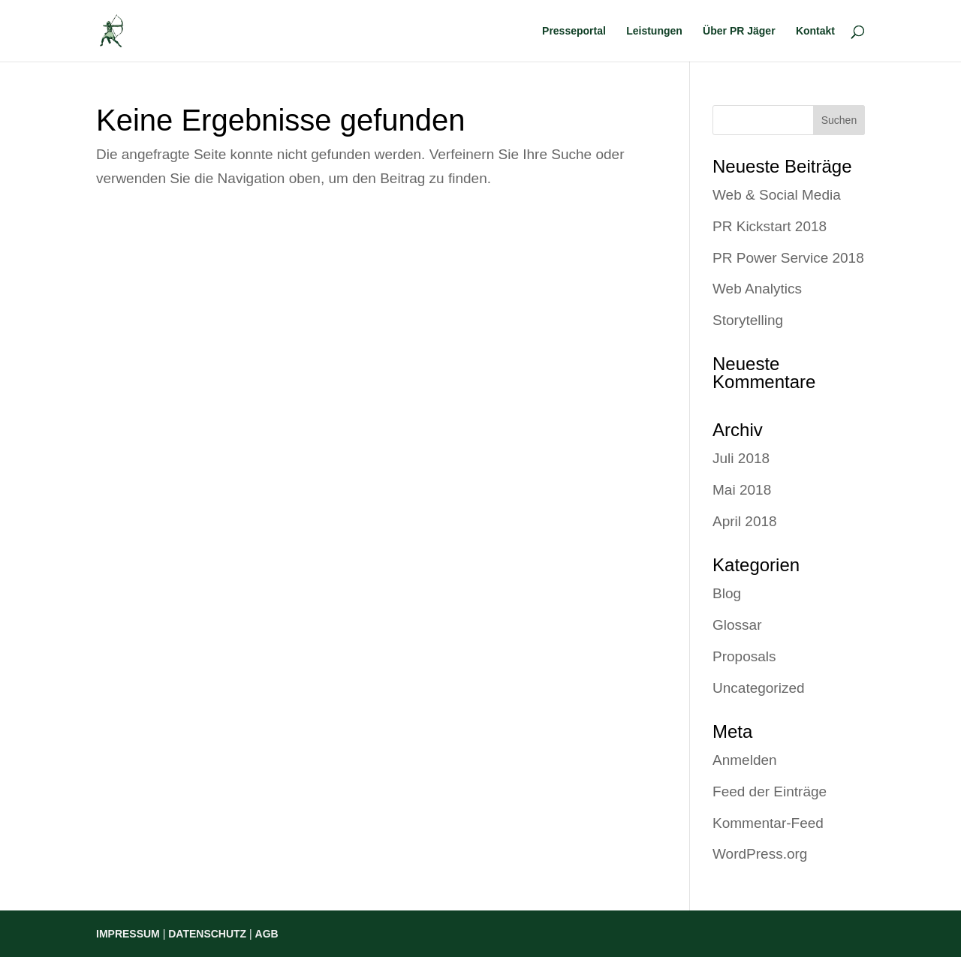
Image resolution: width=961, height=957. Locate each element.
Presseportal (574, 31)
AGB (267, 934)
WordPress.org (759, 854)
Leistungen (654, 31)
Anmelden (744, 760)
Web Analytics (757, 288)
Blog (726, 593)
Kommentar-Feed (768, 823)
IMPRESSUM (128, 934)
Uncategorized (758, 688)
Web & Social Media (776, 195)
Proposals (744, 656)
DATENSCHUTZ (207, 934)
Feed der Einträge (769, 791)
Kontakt (815, 31)
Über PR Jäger (739, 31)
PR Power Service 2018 (788, 258)
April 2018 (744, 521)
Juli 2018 (741, 458)
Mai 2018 (741, 490)
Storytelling (747, 320)
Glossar (736, 625)
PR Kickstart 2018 (769, 226)
